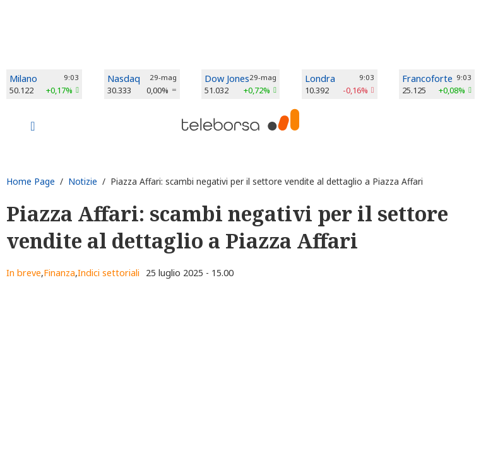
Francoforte (427, 78)
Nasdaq (123, 78)
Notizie (82, 181)
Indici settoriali (109, 273)
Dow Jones (227, 78)
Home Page (30, 181)
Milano (23, 78)
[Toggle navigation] (33, 127)
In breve (23, 273)
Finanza (59, 273)
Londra (320, 78)
